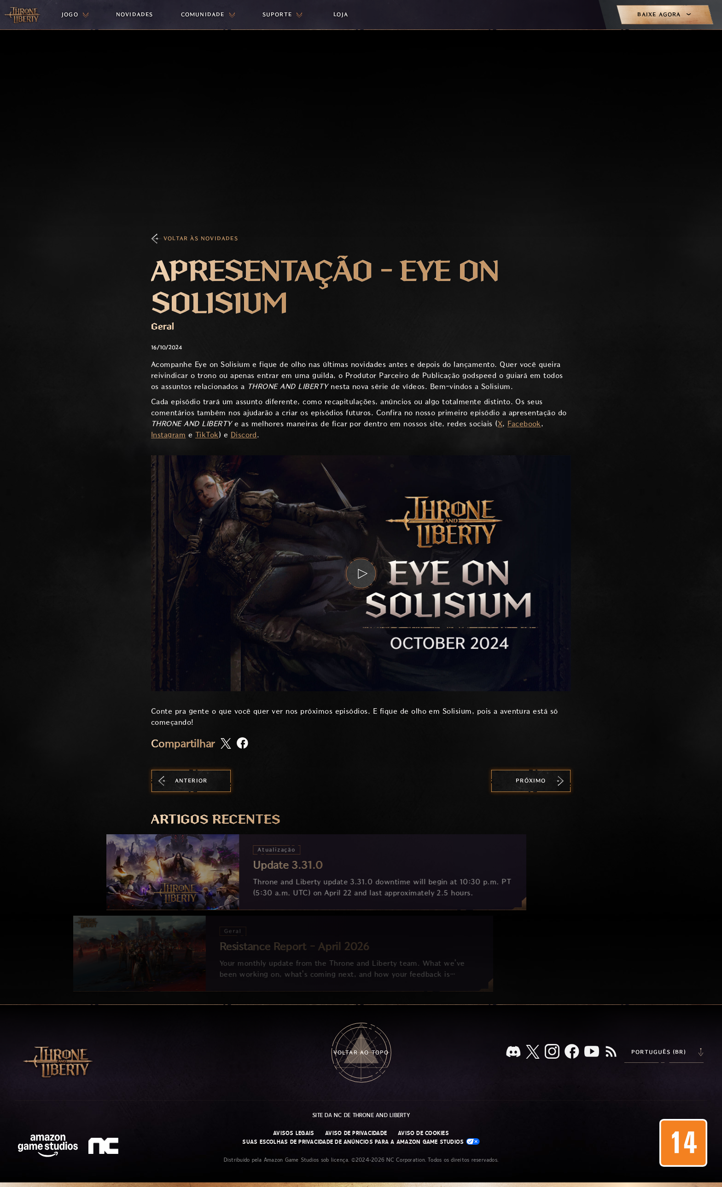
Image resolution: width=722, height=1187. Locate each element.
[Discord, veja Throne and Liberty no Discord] (513, 1052)
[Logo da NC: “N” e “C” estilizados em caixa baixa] (104, 1147)
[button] (361, 573)
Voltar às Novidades (200, 238)
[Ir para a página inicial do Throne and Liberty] (23, 15)
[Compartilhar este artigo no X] (226, 744)
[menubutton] (75, 14)
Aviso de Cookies (423, 1133)
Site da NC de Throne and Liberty (361, 1115)
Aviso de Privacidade (356, 1133)
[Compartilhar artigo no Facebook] (242, 744)
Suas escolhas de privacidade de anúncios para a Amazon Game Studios (360, 1141)
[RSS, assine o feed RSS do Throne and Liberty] (611, 1052)
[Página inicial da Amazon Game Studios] (48, 1147)
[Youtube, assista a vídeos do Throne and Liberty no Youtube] (591, 1052)
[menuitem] (75, 14)
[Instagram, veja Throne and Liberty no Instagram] (552, 1052)
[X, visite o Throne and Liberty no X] (533, 1052)
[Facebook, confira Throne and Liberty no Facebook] (572, 1052)
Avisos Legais (293, 1133)
